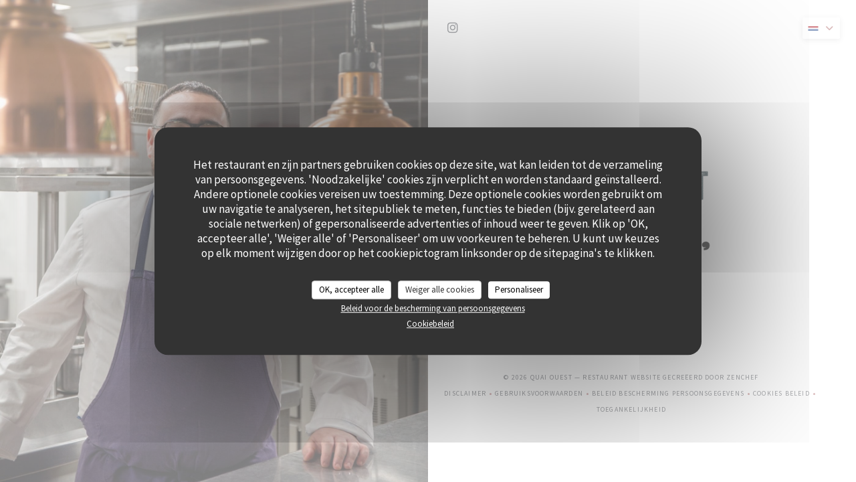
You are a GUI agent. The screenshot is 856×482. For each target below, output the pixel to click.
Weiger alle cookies (439, 289)
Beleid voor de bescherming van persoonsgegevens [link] (433, 308)
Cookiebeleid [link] (430, 323)
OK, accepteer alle (351, 289)
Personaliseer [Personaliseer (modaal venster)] (519, 289)
